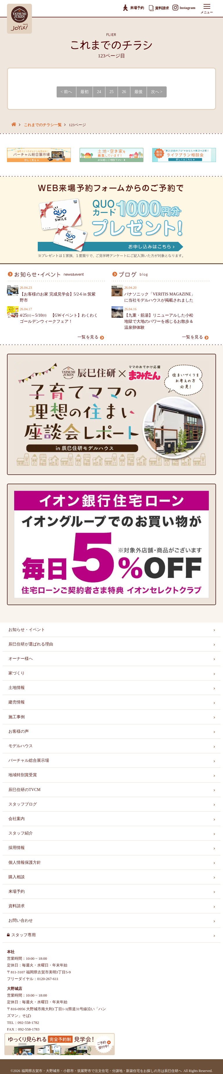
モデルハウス (20, 746)
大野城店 (14, 988)
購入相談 (16, 877)
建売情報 (16, 702)
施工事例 (16, 717)
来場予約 (133, 8)
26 (124, 92)
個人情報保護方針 (24, 862)
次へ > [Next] (156, 92)
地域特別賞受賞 (22, 775)
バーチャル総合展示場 (28, 760)
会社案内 (16, 819)
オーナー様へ (20, 658)
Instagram (183, 8)
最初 (84, 92)
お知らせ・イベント (26, 629)
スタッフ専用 (23, 935)
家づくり (16, 673)
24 (99, 92)
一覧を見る (91, 337)
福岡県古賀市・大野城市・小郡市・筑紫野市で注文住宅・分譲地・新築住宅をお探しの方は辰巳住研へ (101, 1071)
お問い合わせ (20, 920)
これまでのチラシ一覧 (43, 125)
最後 (138, 92)
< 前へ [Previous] (66, 92)
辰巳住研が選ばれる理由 (30, 644)
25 (111, 92)
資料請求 (159, 8)
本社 (11, 952)
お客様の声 (18, 731)
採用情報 (16, 848)
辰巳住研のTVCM (24, 790)
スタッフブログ (22, 804)
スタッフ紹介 (20, 833)
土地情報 (16, 687)
